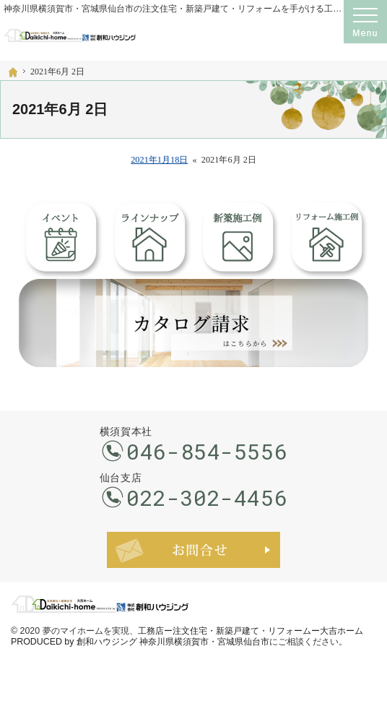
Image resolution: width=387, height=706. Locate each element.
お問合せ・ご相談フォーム (193, 550)
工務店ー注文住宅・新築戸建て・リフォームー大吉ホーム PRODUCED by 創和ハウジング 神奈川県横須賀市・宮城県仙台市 (187, 636)
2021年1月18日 (159, 160)
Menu (365, 21)
